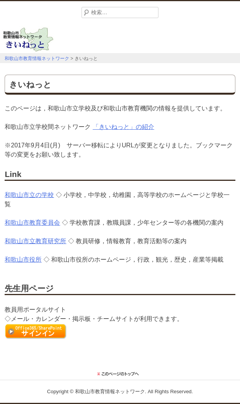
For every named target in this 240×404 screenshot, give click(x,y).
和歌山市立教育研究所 (35, 241)
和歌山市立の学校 (29, 195)
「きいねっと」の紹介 (123, 127)
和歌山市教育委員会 (32, 222)
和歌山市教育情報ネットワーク (110, 391)
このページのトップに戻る (120, 374)
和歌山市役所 (23, 259)
